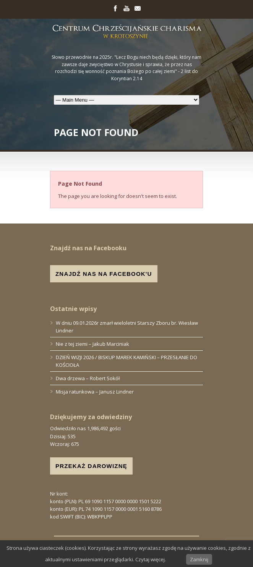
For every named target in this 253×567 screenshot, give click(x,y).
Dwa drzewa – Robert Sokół (88, 378)
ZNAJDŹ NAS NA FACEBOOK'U (103, 274)
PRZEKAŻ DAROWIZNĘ (91, 466)
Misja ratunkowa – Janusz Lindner (95, 391)
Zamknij (199, 559)
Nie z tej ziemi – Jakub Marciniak (92, 343)
